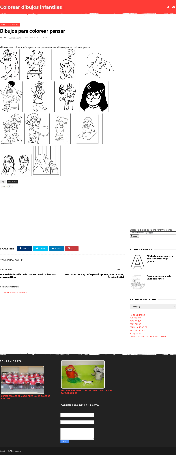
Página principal (138, 314)
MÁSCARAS (135, 324)
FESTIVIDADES (137, 330)
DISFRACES (135, 318)
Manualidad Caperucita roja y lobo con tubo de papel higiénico (86, 392)
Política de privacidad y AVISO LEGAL (148, 336)
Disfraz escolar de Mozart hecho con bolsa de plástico (25, 397)
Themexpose (15, 451)
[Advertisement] (36, 191)
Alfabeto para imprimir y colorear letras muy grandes (160, 259)
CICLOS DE (135, 321)
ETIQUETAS (136, 333)
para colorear (9, 25)
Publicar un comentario (15, 292)
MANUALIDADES (138, 327)
